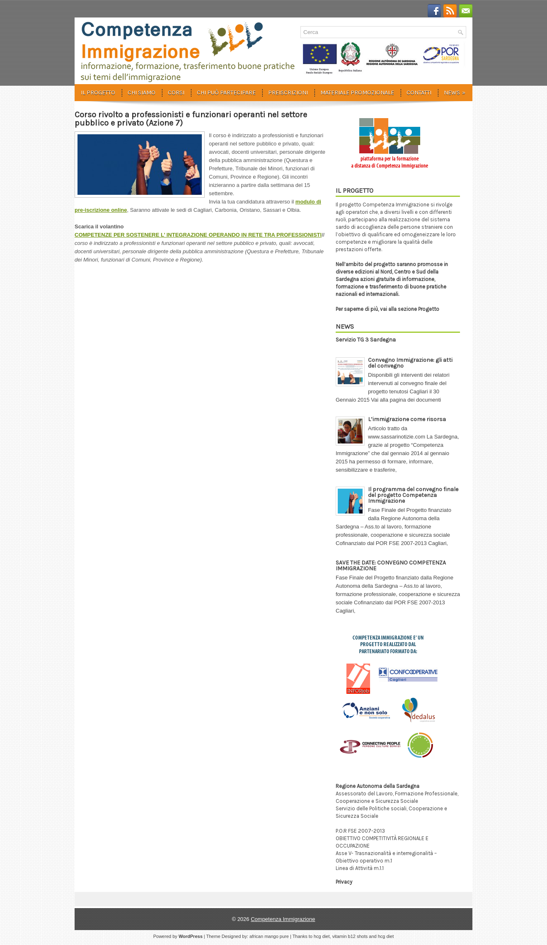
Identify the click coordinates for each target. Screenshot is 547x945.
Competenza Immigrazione (283, 919)
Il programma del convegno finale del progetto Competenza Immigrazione (413, 495)
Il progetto (98, 92)
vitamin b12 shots (350, 936)
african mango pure (269, 936)
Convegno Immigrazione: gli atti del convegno (410, 362)
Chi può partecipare (226, 92)
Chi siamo (141, 92)
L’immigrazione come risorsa (407, 419)
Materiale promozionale (357, 92)
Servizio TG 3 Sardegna (366, 339)
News (457, 90)
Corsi (176, 92)
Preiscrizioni (288, 92)
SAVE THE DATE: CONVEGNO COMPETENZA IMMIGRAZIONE (391, 565)
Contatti (419, 92)
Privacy (344, 882)
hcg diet (322, 936)
